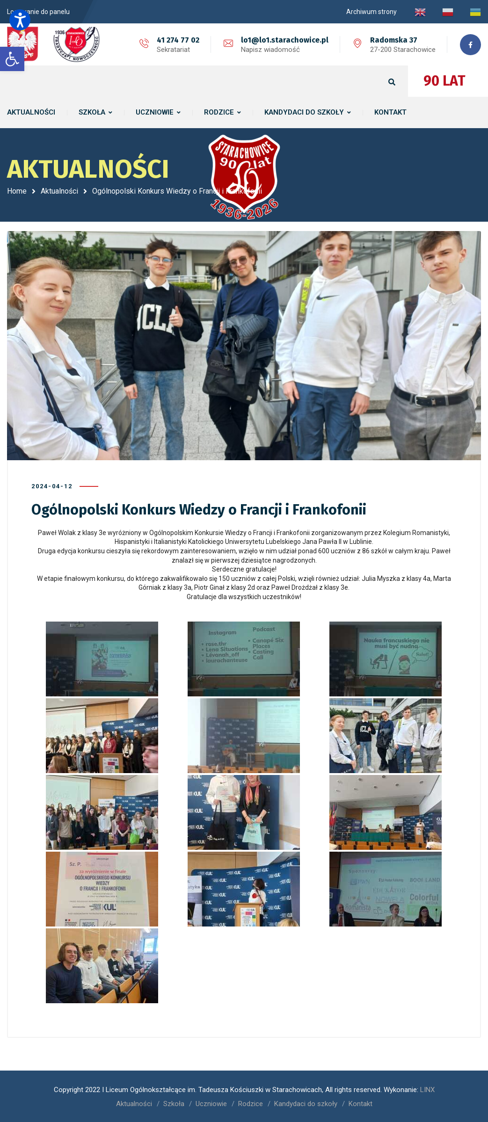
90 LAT (444, 80)
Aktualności (59, 191)
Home (17, 191)
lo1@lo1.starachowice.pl (284, 40)
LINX (427, 1089)
